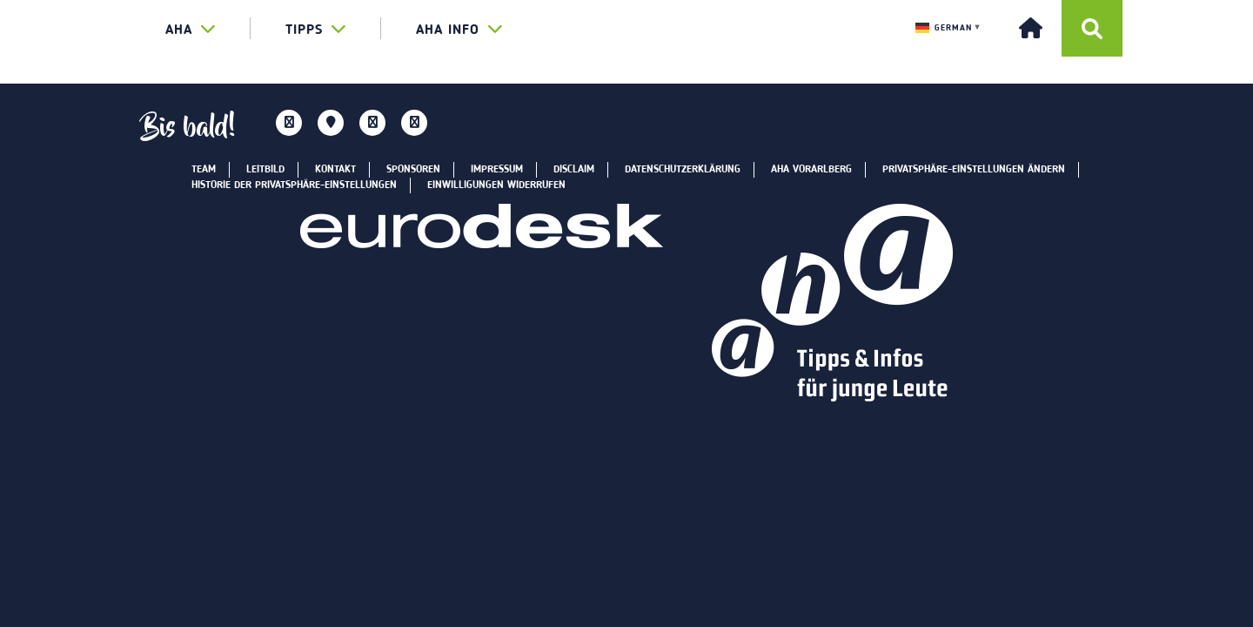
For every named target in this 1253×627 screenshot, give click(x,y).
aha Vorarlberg (811, 170)
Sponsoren (413, 170)
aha (190, 28)
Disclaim (573, 170)
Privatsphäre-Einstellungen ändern (973, 170)
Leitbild (265, 170)
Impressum (497, 170)
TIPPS (315, 28)
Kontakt (335, 170)
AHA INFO (459, 28)
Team (203, 170)
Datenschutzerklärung (682, 170)
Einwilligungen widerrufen (496, 185)
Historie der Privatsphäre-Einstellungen (294, 185)
